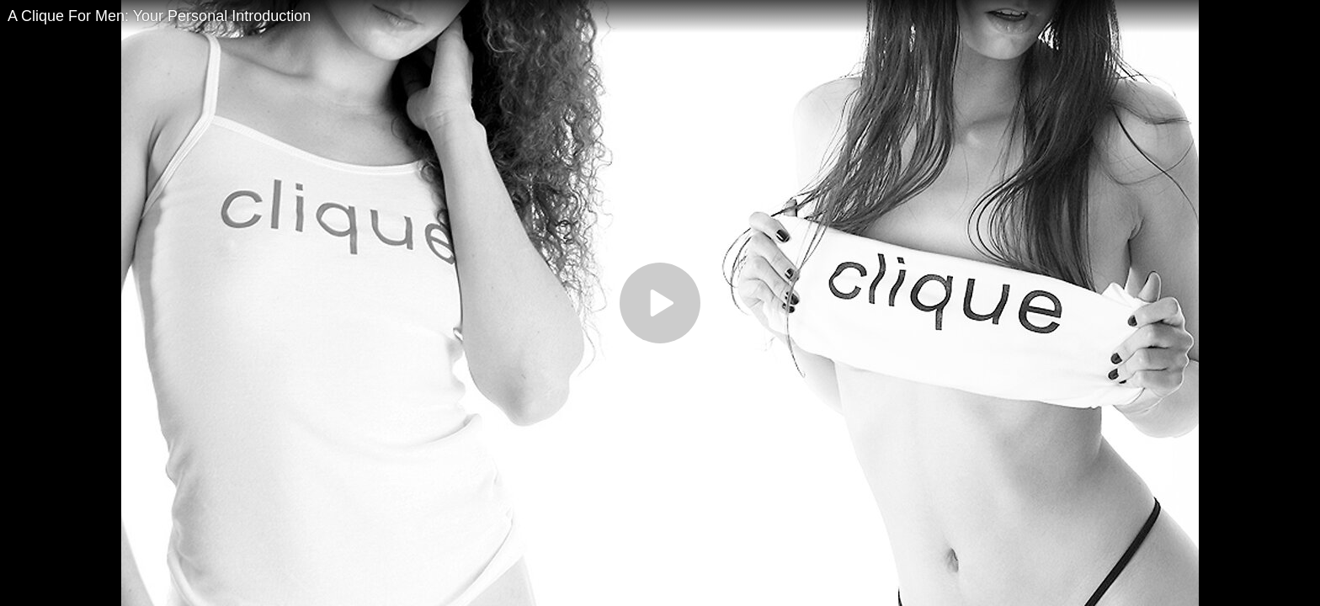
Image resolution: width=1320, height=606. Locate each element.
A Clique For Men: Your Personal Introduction (159, 16)
